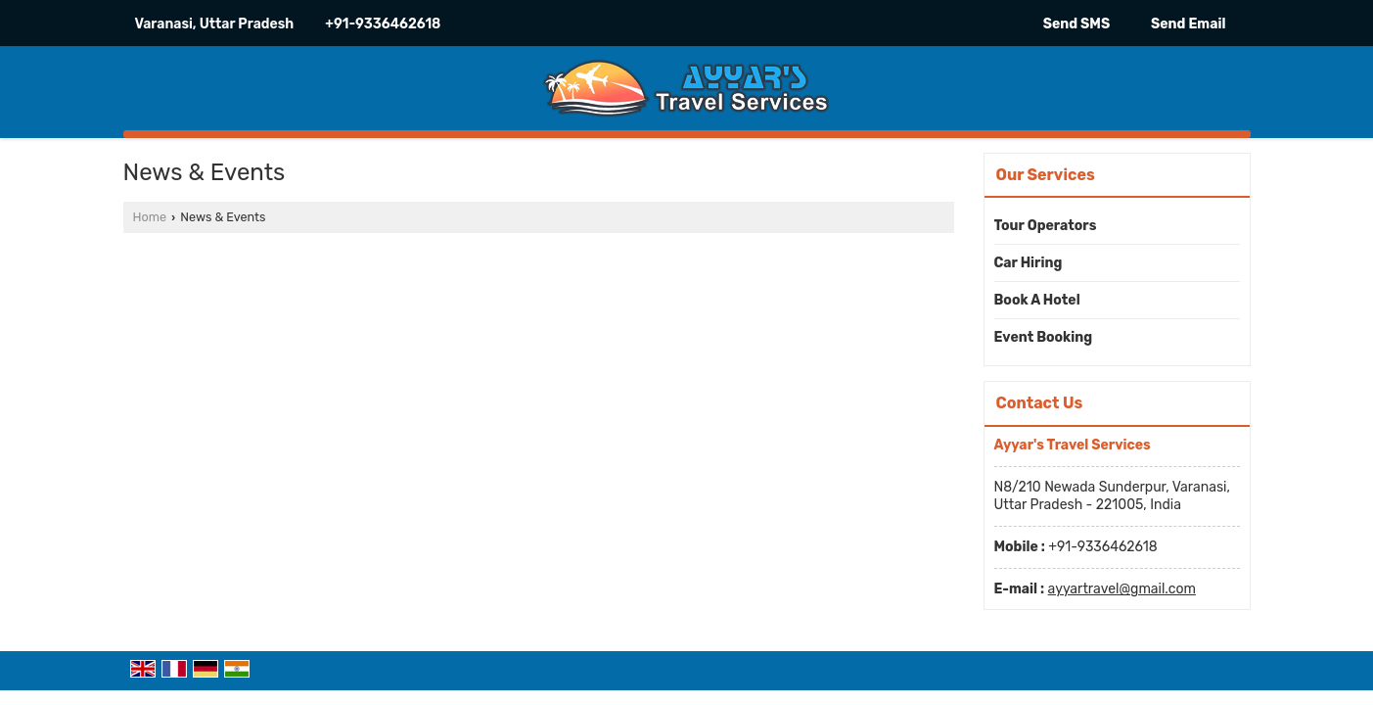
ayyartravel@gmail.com (1122, 589)
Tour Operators (1045, 225)
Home (149, 217)
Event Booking (1043, 337)
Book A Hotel (1037, 300)
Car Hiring (1028, 263)
